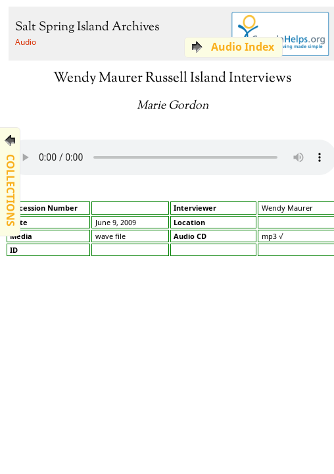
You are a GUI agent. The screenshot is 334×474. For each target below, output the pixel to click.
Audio (25, 42)
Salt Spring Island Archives (87, 27)
